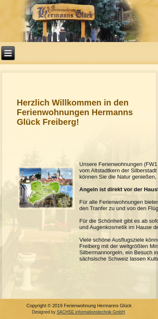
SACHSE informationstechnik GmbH (90, 312)
